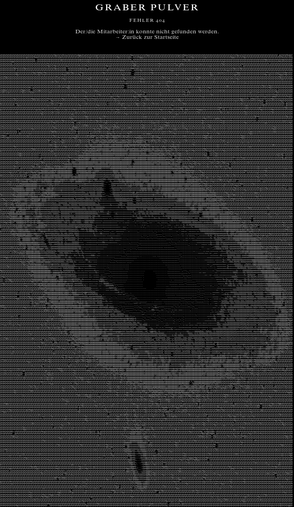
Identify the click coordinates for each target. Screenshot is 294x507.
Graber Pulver (147, 8)
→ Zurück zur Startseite (147, 37)
